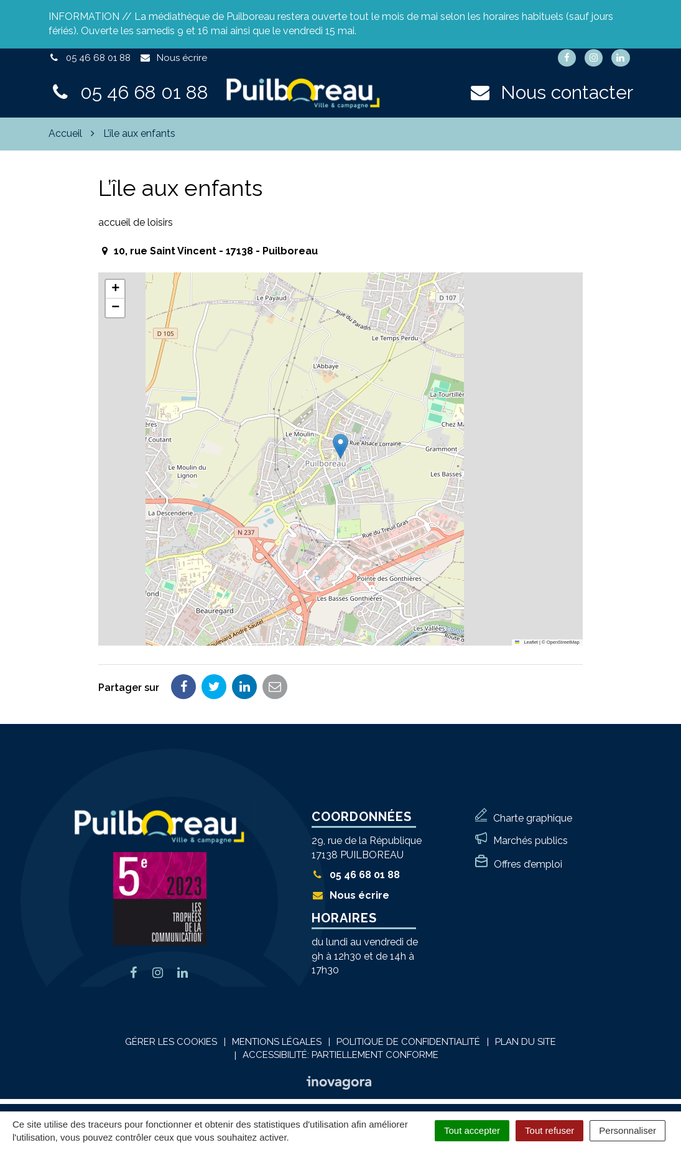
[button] (340, 446)
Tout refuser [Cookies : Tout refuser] (549, 1130)
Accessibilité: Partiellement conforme (340, 1054)
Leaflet (526, 642)
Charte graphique (532, 818)
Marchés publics (530, 840)
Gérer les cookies (171, 1041)
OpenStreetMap (563, 642)
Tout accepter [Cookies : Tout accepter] (472, 1130)
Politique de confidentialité (408, 1041)
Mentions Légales (277, 1041)
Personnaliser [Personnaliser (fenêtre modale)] (627, 1130)
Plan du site (525, 1041)
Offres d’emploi (528, 864)
